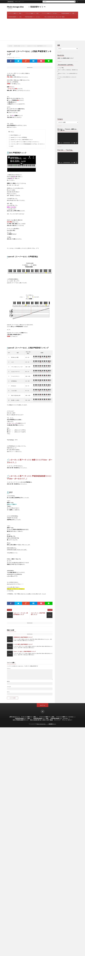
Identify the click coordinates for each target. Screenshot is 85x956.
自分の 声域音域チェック (15, 135)
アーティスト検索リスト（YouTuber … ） (50, 13)
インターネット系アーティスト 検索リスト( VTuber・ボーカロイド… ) (24, 142)
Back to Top (42, 705)
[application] (67, 138)
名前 (8, 681)
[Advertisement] (42, 31)
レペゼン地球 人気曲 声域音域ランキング (22, 644)
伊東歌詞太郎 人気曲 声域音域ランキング (22, 637)
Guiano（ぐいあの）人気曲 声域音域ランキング (24, 651)
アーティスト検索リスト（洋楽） (32, 13)
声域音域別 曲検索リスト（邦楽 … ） (68, 13)
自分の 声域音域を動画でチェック (21, 720)
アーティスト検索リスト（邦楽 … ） (15, 13)
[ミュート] (74, 143)
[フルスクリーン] (76, 143)
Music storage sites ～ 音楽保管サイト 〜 (26, 7)
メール (9, 686)
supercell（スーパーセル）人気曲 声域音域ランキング (21, 139)
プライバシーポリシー (67, 720)
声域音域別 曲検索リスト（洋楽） (15, 16)
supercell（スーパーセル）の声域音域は (18, 137)
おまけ (11, 146)
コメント (9, 668)
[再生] (59, 143)
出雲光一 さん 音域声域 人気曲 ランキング (65, 58)
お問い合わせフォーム (14, 716)
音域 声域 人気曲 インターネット (14, 57)
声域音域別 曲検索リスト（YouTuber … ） (33, 16)
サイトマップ (57, 720)
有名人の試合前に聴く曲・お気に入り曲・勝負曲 (54, 16)
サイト (8, 691)
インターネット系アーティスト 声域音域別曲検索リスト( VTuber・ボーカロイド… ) (26, 144)
